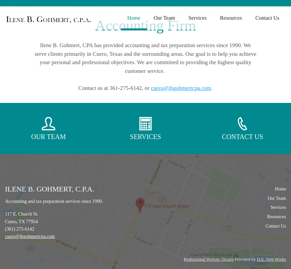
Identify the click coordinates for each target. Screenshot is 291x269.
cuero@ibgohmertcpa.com (181, 88)
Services (197, 18)
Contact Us (267, 18)
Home (133, 18)
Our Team (164, 18)
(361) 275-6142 (19, 229)
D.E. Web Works (271, 259)
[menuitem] (133, 18)
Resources (231, 18)
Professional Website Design (208, 259)
